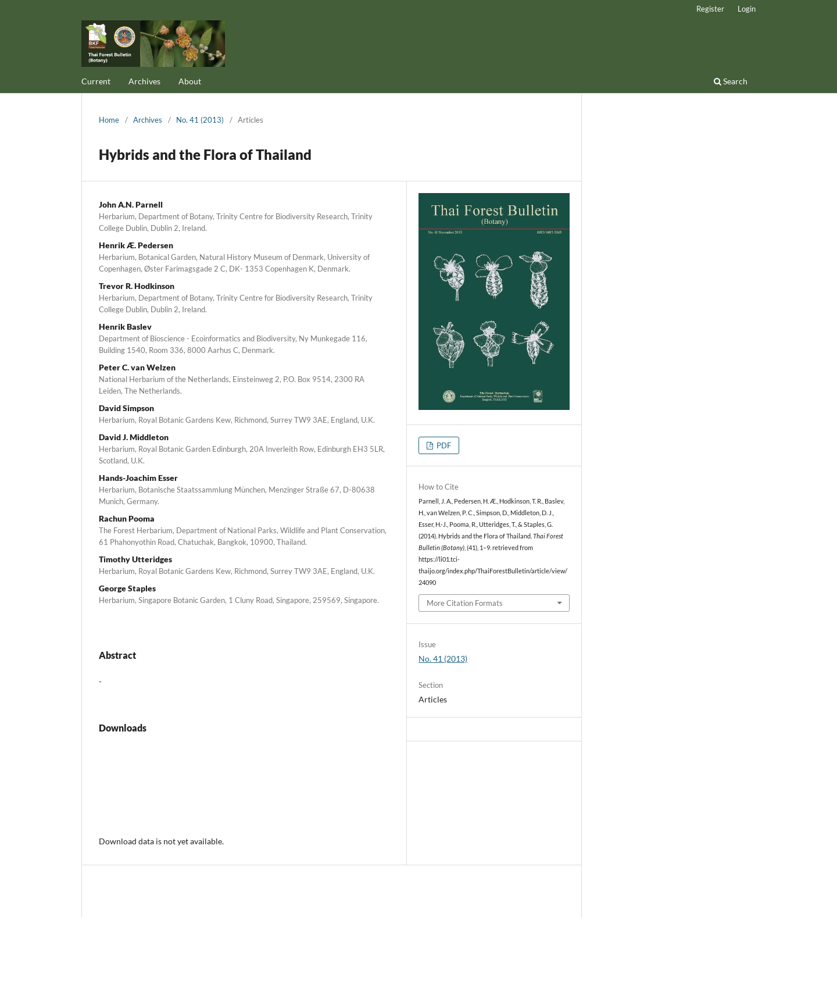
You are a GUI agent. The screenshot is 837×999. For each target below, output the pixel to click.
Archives (144, 81)
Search (730, 81)
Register (710, 8)
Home (109, 119)
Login (747, 8)
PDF (443, 445)
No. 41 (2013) (200, 119)
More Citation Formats (465, 603)
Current (95, 81)
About (189, 81)
